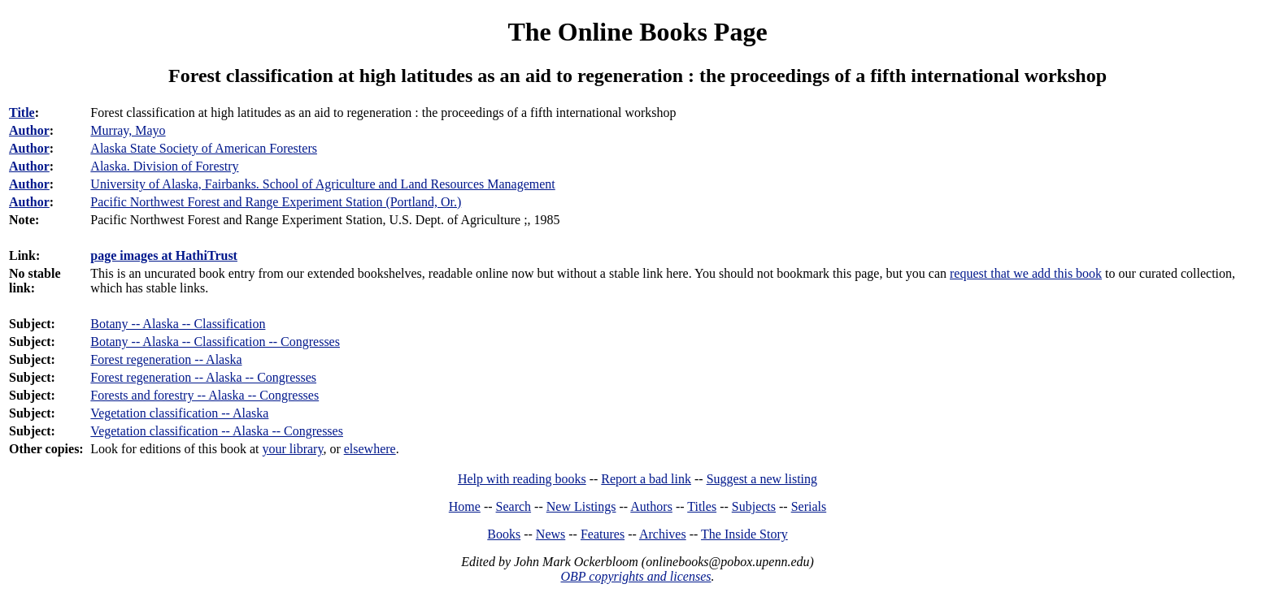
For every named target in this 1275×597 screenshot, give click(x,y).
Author (29, 130)
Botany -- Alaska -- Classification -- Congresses (215, 341)
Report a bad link (646, 479)
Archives (662, 534)
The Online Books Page (637, 31)
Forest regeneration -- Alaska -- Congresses (203, 377)
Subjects (754, 506)
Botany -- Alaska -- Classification (177, 324)
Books (503, 534)
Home (465, 506)
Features (602, 534)
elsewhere (370, 449)
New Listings (581, 506)
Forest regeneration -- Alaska (166, 359)
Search (514, 506)
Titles (701, 506)
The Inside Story (744, 534)
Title (22, 112)
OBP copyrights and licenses (635, 576)
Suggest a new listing (762, 479)
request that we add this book (1026, 273)
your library (292, 449)
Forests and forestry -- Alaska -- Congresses (204, 395)
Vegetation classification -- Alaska (179, 413)
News (550, 534)
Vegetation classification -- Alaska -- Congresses (216, 431)
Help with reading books (522, 479)
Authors (651, 506)
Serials (809, 506)
